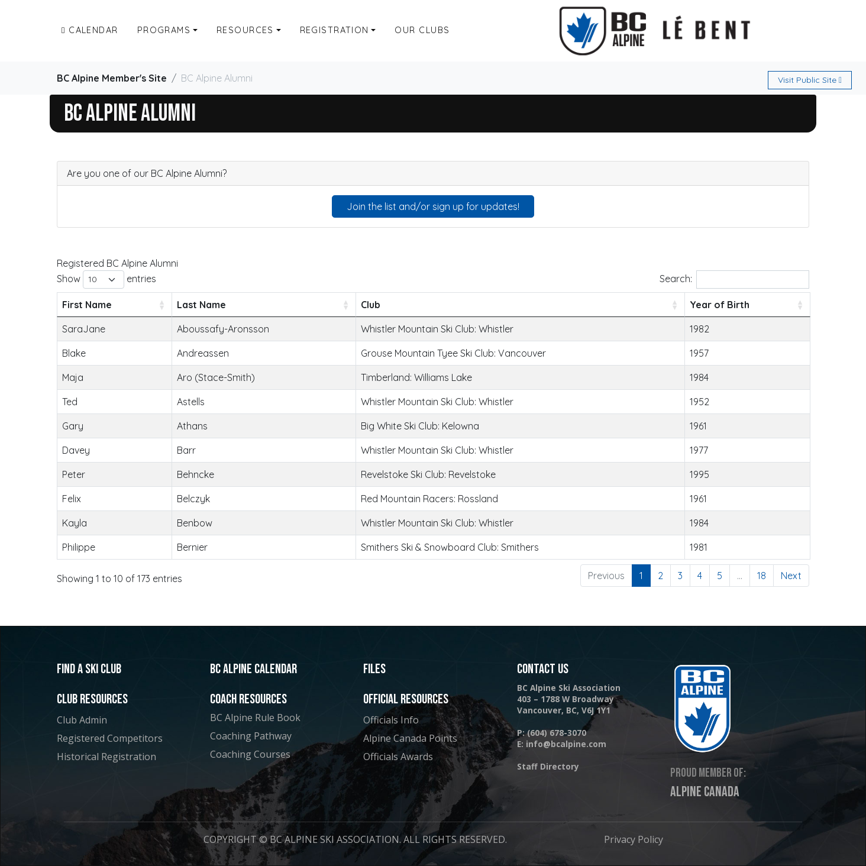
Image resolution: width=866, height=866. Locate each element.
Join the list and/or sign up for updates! (433, 206)
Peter (73, 474)
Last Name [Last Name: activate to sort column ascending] (201, 305)
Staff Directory (548, 766)
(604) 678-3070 (556, 732)
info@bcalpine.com (566, 743)
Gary (72, 426)
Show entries (106, 279)
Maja (72, 377)
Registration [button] (334, 30)
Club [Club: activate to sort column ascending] (370, 305)
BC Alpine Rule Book (255, 717)
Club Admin (82, 719)
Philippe (78, 547)
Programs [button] (164, 30)
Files (374, 669)
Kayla (74, 523)
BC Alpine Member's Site (112, 78)
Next (791, 575)
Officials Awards (398, 756)
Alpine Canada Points (410, 738)
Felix (71, 499)
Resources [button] (245, 30)
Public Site (810, 80)
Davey (76, 450)
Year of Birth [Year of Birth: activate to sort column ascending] (719, 305)
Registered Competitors (110, 738)
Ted (69, 402)
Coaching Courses (250, 754)
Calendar (90, 30)
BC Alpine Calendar (253, 669)
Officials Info (391, 719)
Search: (734, 279)
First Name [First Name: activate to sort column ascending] (87, 305)
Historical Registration (106, 756)
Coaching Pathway (251, 735)
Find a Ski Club (89, 669)
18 (761, 575)
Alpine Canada (704, 792)
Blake (74, 353)
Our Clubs (422, 30)
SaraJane (83, 329)
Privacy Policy (633, 839)
